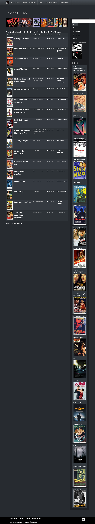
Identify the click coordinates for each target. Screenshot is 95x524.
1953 (48, 161)
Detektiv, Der (20, 181)
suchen (75, 24)
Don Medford (61, 89)
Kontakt (75, 38)
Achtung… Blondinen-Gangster (19, 215)
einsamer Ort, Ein (79, 316)
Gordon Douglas (62, 68)
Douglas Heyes (61, 109)
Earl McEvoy (60, 130)
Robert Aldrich (61, 48)
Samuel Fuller (61, 38)
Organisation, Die (22, 89)
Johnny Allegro (21, 141)
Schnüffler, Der (21, 69)
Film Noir (32, 2)
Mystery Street (78, 248)
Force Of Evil (77, 489)
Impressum (76, 35)
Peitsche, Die (77, 205)
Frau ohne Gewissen (80, 94)
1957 (48, 38)
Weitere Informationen (31, 523)
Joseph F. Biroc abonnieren (14, 223)
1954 (48, 99)
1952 (48, 150)
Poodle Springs (78, 337)
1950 (48, 130)
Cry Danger (19, 192)
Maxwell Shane (61, 161)
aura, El (76, 445)
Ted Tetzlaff (60, 140)
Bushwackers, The (22, 202)
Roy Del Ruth (61, 78)
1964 (48, 109)
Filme (41, 2)
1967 (48, 58)
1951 (48, 191)
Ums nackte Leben (22, 49)
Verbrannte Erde (78, 403)
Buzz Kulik (60, 58)
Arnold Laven (61, 171)
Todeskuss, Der (78, 424)
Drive (75, 358)
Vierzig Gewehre (21, 39)
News (25, 2)
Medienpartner (77, 28)
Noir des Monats (51, 2)
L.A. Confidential (78, 227)
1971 (48, 89)
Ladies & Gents (65, 2)
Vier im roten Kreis (79, 138)
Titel (16, 35)
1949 (48, 140)
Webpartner (76, 31)
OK (83, 520)
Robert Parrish (61, 191)
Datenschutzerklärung (79, 42)
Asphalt (76, 381)
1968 (48, 119)
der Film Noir (16, 2)
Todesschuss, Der (22, 59)
